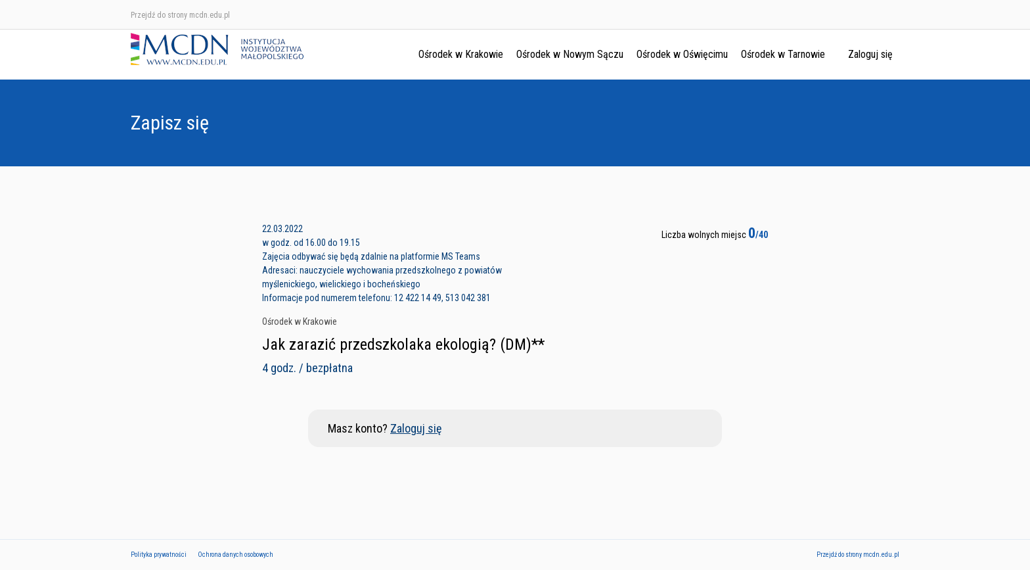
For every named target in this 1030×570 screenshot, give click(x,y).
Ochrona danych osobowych (235, 554)
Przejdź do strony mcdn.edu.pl (180, 15)
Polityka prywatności (159, 554)
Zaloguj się (870, 54)
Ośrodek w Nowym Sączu (569, 54)
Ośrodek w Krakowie (460, 54)
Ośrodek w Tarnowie (783, 54)
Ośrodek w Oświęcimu (682, 54)
